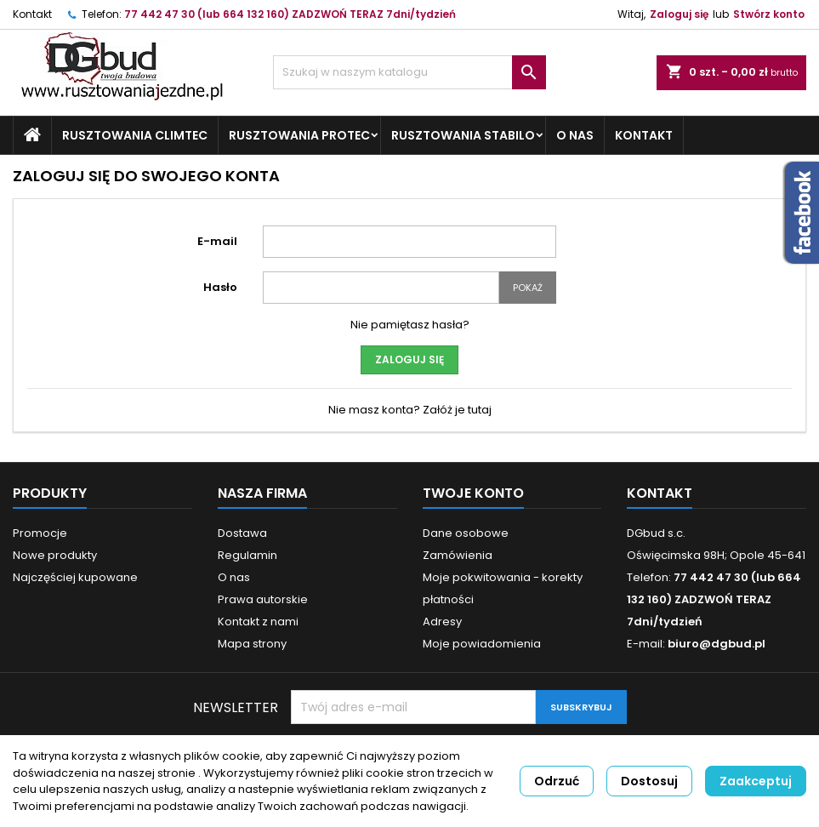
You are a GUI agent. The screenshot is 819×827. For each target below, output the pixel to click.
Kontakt (32, 14)
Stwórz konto (769, 14)
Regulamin (247, 555)
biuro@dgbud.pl (716, 644)
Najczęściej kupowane (75, 577)
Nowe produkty (55, 555)
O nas (575, 135)
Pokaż (528, 287)
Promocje (40, 533)
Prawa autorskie (263, 599)
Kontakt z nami (258, 621)
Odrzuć (556, 781)
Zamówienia (457, 555)
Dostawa (242, 533)
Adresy (442, 621)
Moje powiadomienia (482, 644)
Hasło (220, 287)
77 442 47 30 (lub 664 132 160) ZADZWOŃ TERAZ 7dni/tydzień (290, 14)
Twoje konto (473, 493)
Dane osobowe (466, 533)
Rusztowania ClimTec (135, 135)
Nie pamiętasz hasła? (409, 325)
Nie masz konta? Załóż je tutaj (410, 410)
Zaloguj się (679, 14)
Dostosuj (649, 781)
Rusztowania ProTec (299, 135)
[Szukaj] (409, 72)
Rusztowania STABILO (463, 135)
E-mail (217, 241)
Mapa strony (252, 644)
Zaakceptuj (755, 781)
